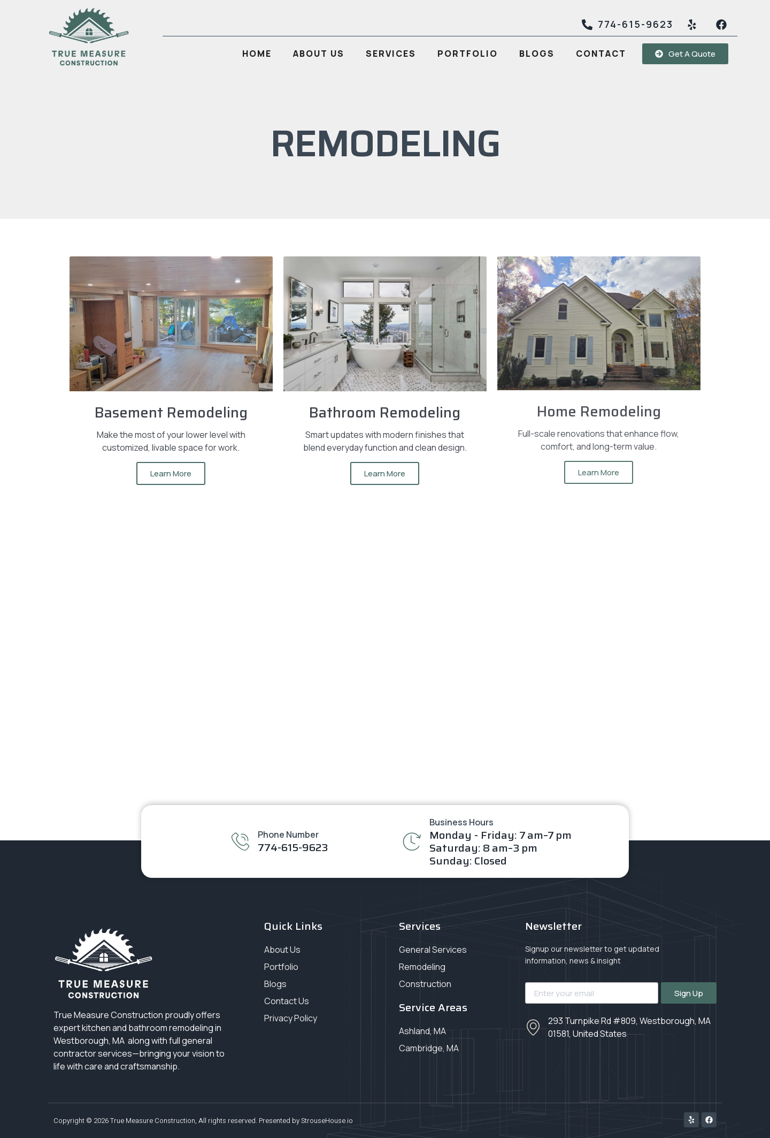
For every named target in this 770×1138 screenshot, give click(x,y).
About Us (318, 53)
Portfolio (467, 53)
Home (257, 53)
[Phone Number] (240, 841)
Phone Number (288, 834)
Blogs (537, 53)
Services (391, 53)
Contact (601, 53)
